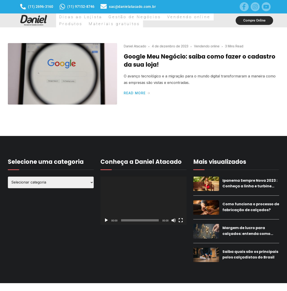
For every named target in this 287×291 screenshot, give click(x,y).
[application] (143, 208)
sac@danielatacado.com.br (132, 6)
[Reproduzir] (106, 228)
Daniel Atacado (135, 54)
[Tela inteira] (180, 228)
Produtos (177, 24)
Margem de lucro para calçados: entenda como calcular (246, 241)
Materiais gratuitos (207, 24)
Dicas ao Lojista (72, 24)
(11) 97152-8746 (80, 6)
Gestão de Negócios (109, 24)
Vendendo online (148, 24)
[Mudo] (173, 228)
